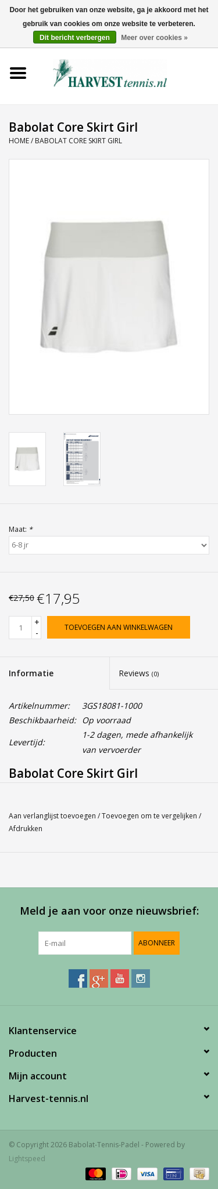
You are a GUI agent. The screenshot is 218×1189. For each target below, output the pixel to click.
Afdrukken (25, 828)
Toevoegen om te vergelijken (150, 816)
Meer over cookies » (154, 38)
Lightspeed (27, 1158)
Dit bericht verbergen (75, 38)
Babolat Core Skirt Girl (78, 141)
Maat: (21, 529)
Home (19, 141)
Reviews (139, 673)
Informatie (31, 673)
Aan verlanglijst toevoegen (52, 816)
